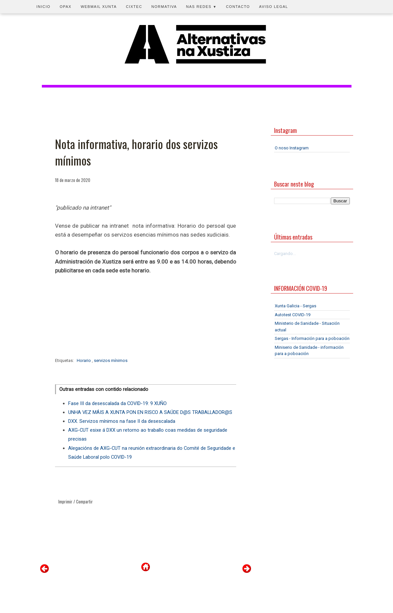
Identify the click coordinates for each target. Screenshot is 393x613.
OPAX (65, 7)
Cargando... (285, 253)
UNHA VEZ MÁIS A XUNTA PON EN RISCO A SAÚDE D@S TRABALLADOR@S (150, 412)
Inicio (44, 7)
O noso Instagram (292, 147)
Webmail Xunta (99, 7)
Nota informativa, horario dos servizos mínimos (136, 152)
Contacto (238, 7)
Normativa (164, 7)
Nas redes (201, 7)
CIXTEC (134, 7)
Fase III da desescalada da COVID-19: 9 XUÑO (117, 403)
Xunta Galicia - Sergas (295, 305)
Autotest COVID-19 (292, 314)
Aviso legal (273, 7)
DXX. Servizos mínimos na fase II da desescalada (121, 421)
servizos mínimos (110, 360)
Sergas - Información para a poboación (312, 338)
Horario (84, 360)
